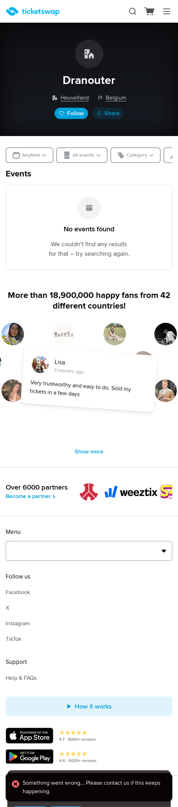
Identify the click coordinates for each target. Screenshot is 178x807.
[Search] (132, 11)
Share (108, 113)
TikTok (13, 639)
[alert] (89, 788)
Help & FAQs (21, 678)
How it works (89, 706)
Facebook (18, 592)
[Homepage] (32, 11)
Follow (71, 113)
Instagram (18, 623)
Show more (89, 451)
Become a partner (31, 496)
